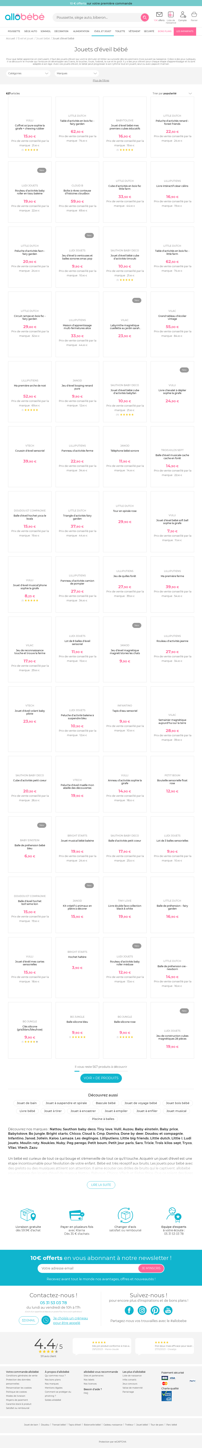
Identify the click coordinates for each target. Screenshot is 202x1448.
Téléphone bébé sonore (125, 450)
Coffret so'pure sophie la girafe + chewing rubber (30, 127)
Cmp (101, 1134)
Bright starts (57, 1134)
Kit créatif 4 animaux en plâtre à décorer (77, 907)
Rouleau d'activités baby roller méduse (125, 963)
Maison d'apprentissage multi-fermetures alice (77, 327)
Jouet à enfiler (147, 1111)
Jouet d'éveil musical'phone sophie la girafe (30, 587)
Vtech (23, 1148)
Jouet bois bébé (177, 1103)
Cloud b (88, 1134)
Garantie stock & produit (18, 1404)
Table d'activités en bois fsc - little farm (172, 252)
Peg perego (76, 1143)
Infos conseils (129, 1379)
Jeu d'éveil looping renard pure (77, 387)
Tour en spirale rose (124, 510)
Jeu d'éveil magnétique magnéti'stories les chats (125, 652)
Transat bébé (59, 1424)
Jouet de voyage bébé (141, 1103)
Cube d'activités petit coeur (30, 780)
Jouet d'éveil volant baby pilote (30, 712)
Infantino (15, 1138)
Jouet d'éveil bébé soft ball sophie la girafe (172, 522)
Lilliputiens (109, 1138)
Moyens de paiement (17, 1400)
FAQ (86, 1393)
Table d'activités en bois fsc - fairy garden (77, 122)
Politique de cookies (16, 1392)
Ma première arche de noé (30, 385)
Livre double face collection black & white (124, 907)
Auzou (128, 1129)
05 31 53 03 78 (174, 1234)
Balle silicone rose (124, 1021)
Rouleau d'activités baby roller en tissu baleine (30, 192)
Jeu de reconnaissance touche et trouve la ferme (29, 652)
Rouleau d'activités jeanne (172, 641)
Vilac (12, 1148)
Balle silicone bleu (77, 1021)
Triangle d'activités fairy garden (77, 517)
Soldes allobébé (53, 1400)
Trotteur (129, 1424)
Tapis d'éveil (75, 1424)
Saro (139, 1143)
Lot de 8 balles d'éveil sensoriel (77, 642)
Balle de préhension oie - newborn (172, 968)
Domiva (112, 1134)
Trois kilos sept (168, 1143)
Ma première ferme (172, 576)
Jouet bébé (142, 1424)
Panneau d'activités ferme (77, 450)
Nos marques (52, 1383)
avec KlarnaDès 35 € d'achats (76, 1221)
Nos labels (89, 1379)
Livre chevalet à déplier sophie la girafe (172, 392)
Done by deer (132, 1134)
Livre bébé (27, 1111)
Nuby (60, 1143)
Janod (30, 1138)
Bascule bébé (106, 1103)
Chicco (75, 1134)
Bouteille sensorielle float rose (172, 782)
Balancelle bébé (92, 1424)
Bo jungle (37, 1134)
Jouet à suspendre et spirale (66, 1103)
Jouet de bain (27, 1103)
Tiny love (104, 1129)
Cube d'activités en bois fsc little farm (124, 187)
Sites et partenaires (94, 1375)
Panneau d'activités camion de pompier (77, 582)
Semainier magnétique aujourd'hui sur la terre (172, 721)
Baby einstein (146, 1129)
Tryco (187, 1143)
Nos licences (90, 1383)
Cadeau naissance (113, 1424)
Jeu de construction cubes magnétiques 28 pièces (172, 1037)
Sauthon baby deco (79, 1129)
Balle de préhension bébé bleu (30, 847)
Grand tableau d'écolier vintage (172, 317)
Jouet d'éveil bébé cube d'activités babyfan (125, 392)
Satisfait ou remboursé (17, 1408)
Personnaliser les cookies (19, 1388)
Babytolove (17, 1134)
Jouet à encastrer (83, 1111)
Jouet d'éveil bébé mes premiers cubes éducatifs (125, 127)
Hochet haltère (77, 956)
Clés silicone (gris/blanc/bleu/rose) (29, 1028)
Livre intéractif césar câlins (172, 185)
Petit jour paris (121, 1143)
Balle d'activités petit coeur (124, 840)
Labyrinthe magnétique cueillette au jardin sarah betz (125, 328)
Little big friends (134, 1138)
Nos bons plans (53, 1379)
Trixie (149, 1143)
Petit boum (97, 1143)
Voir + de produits (101, 1078)
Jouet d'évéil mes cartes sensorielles (29, 963)
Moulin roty (29, 1143)
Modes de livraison (15, 1396)
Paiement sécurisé (172, 1372)
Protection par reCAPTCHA (112, 1441)
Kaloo (54, 1138)
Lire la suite (101, 1185)
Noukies (48, 1143)
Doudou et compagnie (164, 1134)
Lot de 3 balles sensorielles (172, 840)
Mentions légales (53, 1388)
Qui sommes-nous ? (55, 1375)
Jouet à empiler (116, 1111)
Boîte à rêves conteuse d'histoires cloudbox (77, 192)
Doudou (45, 1424)
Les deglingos (86, 1138)
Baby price (169, 1129)
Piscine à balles (103, 1119)
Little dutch (160, 1138)
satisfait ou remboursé (125, 1219)
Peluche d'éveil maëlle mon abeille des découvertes (77, 786)
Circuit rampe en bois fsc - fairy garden (30, 317)
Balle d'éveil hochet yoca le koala (30, 517)
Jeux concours (130, 1383)
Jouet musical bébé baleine (77, 840)
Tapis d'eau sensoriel (124, 710)
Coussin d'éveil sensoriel (29, 450)
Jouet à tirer (53, 1111)
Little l (176, 1138)
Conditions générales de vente (21, 1375)
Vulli (117, 1129)
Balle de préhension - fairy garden (172, 907)
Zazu (33, 1148)
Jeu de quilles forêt (124, 576)
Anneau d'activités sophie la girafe (125, 782)
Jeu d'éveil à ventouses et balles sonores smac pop (77, 257)
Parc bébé (171, 1424)
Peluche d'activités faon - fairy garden (30, 252)
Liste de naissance (132, 1375)
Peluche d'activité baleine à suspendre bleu (77, 717)
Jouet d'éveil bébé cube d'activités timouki (125, 257)
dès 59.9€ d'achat (28, 1221)
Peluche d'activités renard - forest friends (172, 122)
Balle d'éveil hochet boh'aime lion (29, 902)
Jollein (42, 1138)
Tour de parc (157, 1424)
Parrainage (128, 1392)
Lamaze (66, 1138)
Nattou (55, 1129)
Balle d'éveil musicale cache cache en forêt (172, 457)
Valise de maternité (133, 1388)
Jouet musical (176, 1111)
